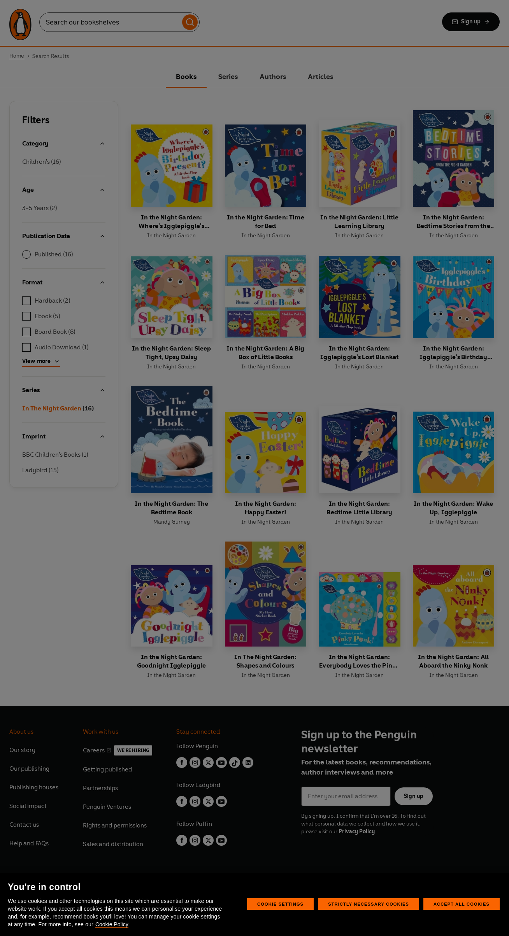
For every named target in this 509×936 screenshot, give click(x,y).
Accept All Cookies (462, 904)
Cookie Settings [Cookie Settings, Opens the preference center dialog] (280, 904)
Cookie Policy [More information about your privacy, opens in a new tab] (111, 924)
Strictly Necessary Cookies (368, 904)
